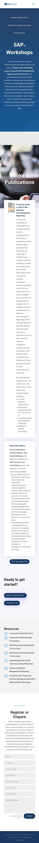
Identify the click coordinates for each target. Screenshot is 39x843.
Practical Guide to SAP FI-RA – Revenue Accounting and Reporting (22, 268)
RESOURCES (19, 32)
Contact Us (12, 604)
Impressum (26, 837)
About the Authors (18, 474)
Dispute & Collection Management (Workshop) (19, 685)
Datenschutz (19, 840)
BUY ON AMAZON (19, 564)
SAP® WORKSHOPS (20, 16)
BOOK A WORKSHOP (15, 596)
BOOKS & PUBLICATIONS (19, 24)
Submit (29, 816)
